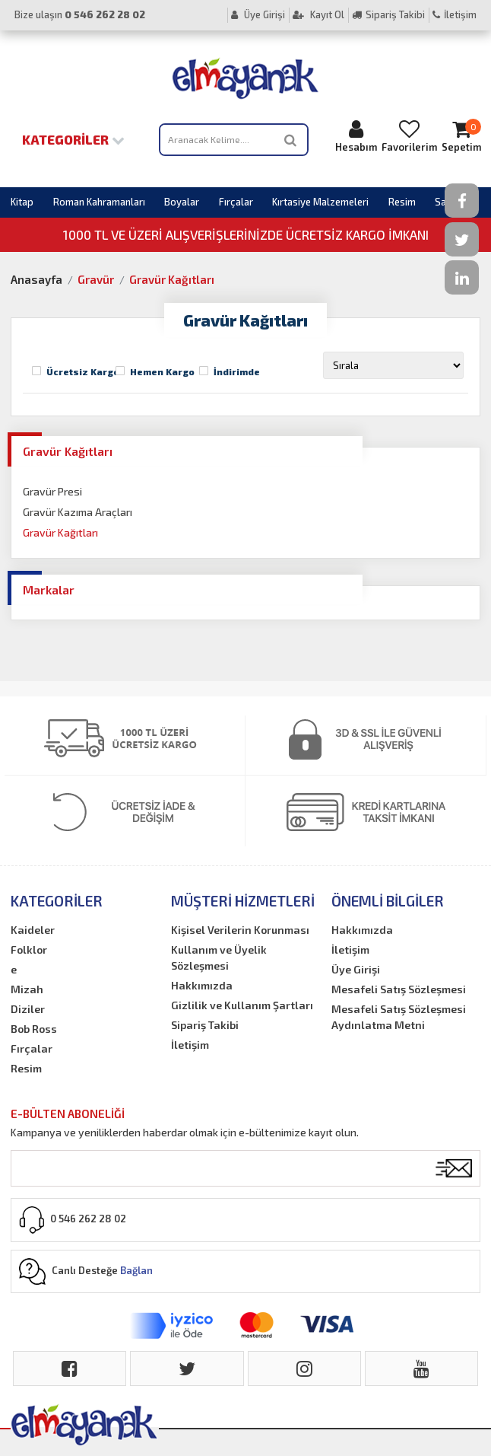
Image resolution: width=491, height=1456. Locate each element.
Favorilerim (409, 136)
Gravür (96, 279)
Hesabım (356, 136)
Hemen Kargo (162, 371)
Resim (402, 202)
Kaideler (33, 929)
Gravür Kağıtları (171, 279)
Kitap (22, 202)
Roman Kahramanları (99, 202)
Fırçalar (236, 202)
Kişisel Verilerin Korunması (240, 929)
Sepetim (461, 136)
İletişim (454, 14)
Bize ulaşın (79, 14)
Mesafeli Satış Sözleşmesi (398, 989)
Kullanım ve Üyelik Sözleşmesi (219, 957)
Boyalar (181, 202)
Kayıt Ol (318, 14)
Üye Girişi (258, 14)
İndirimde (237, 371)
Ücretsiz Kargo (82, 371)
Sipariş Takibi (388, 14)
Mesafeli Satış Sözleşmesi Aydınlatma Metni (398, 1016)
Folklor (29, 949)
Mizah (27, 989)
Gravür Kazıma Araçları (77, 511)
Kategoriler (73, 139)
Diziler (28, 1008)
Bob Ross (34, 1028)
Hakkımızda (202, 985)
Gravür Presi (52, 491)
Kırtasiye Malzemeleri (320, 202)
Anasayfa (36, 279)
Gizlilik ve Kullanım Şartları (242, 1005)
